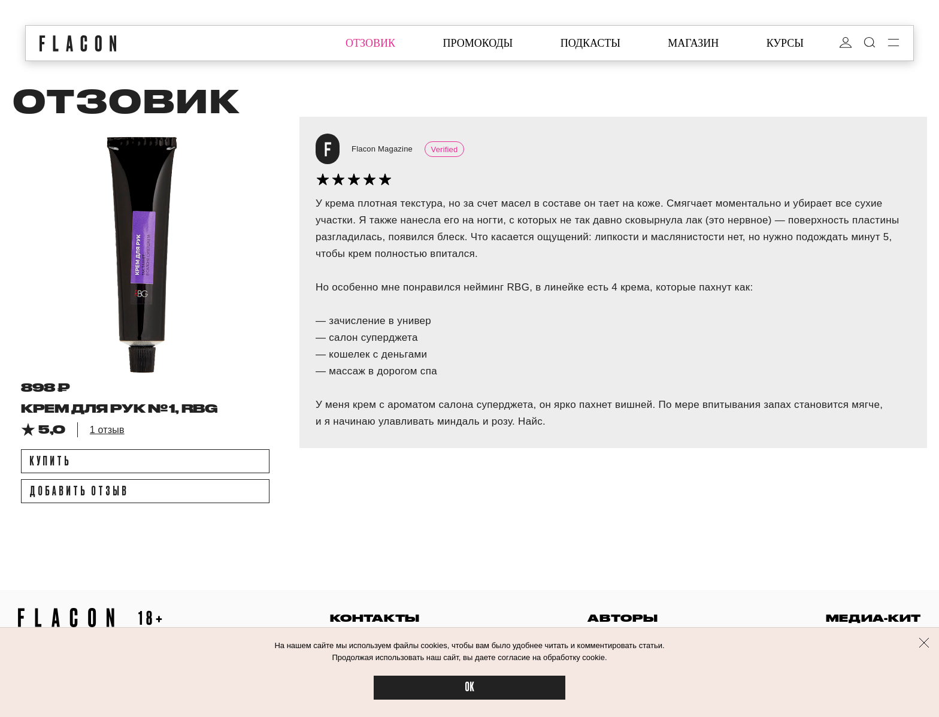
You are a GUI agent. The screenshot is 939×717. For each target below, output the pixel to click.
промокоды (478, 43)
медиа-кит (873, 618)
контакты (375, 618)
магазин (693, 43)
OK (469, 687)
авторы (622, 618)
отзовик (370, 43)
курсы (785, 43)
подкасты (590, 43)
